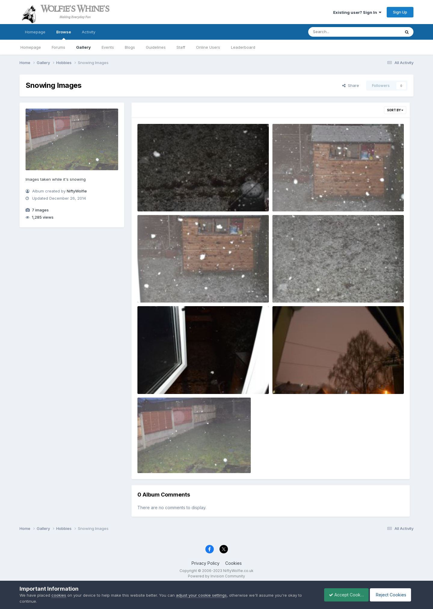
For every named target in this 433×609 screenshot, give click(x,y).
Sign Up (400, 12)
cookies (58, 595)
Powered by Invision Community (216, 576)
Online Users (208, 47)
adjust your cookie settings (201, 595)
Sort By (395, 110)
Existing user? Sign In (357, 12)
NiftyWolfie (77, 191)
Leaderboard (243, 47)
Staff (181, 47)
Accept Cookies (343, 594)
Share (350, 85)
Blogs (130, 47)
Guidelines (156, 47)
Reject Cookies (391, 594)
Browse (63, 34)
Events (108, 47)
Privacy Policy (206, 563)
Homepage (35, 31)
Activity (88, 31)
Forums (58, 47)
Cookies (233, 563)
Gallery (83, 47)
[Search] (337, 32)
